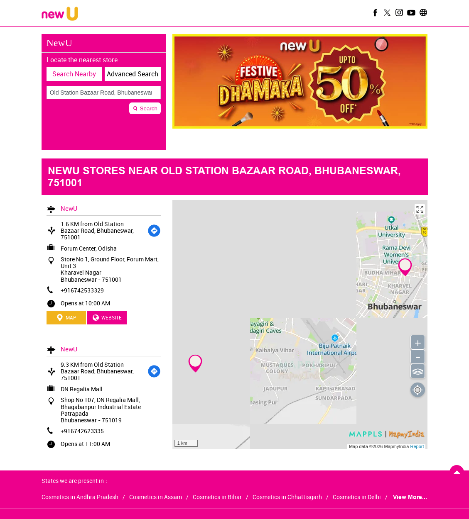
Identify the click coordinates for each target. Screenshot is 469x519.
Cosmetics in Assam (155, 497)
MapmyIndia (397, 446)
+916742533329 (82, 290)
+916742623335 (82, 431)
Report (417, 446)
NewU (69, 208)
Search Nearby (74, 73)
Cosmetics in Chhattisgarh (287, 497)
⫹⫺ (418, 370)
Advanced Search (132, 73)
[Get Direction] (154, 230)
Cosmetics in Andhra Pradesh (80, 497)
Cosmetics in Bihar (217, 497)
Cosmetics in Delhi (357, 497)
